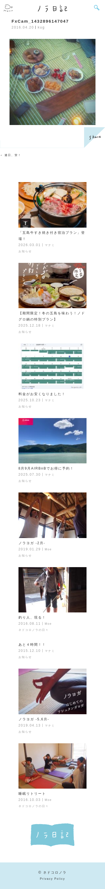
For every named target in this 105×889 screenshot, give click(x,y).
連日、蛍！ (12, 155)
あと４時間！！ (32, 645)
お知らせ (25, 251)
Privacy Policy (52, 878)
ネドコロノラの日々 (33, 629)
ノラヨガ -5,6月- (33, 719)
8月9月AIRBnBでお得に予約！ (46, 468)
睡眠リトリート (32, 794)
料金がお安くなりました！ (42, 394)
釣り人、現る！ (32, 617)
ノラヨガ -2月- (31, 543)
